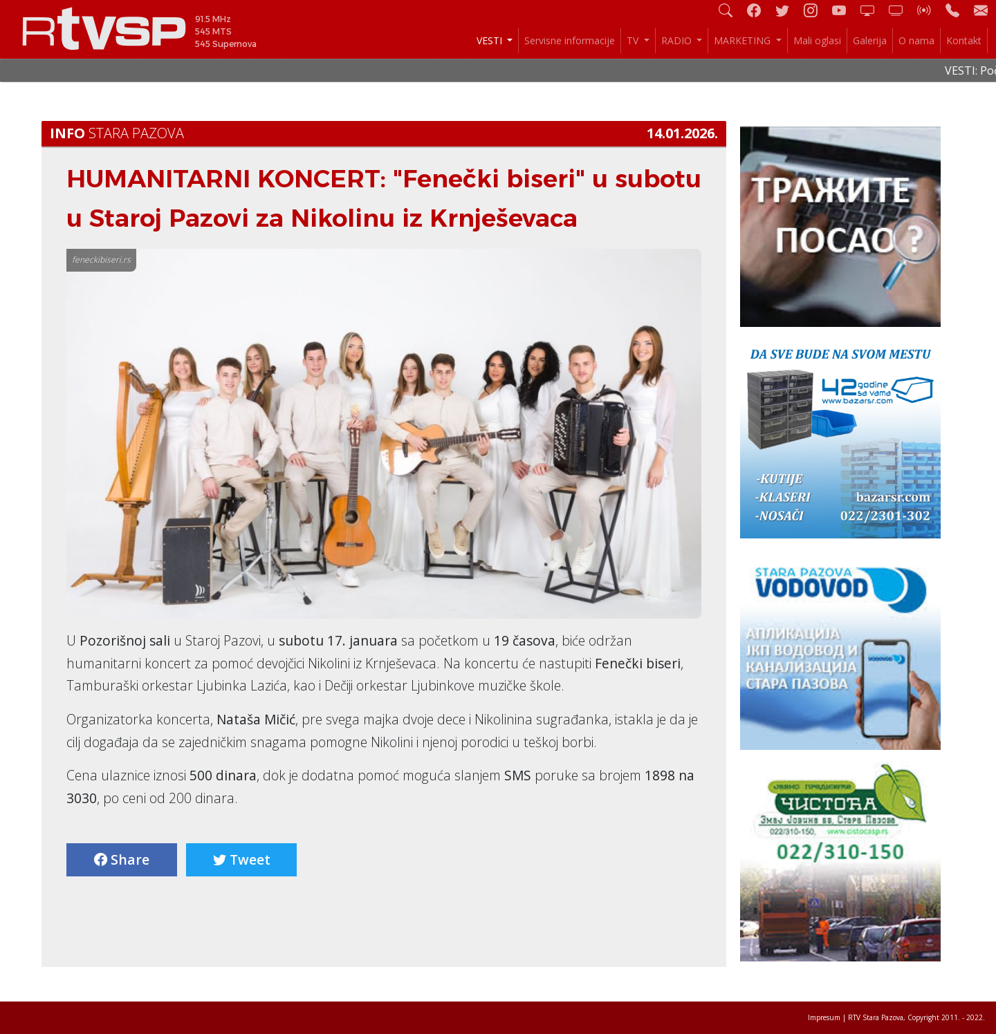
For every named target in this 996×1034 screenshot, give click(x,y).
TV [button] (634, 40)
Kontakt (963, 40)
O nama (916, 40)
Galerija (870, 40)
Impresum (824, 1017)
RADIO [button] (677, 40)
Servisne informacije (569, 40)
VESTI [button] (491, 40)
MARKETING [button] (743, 40)
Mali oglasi (817, 40)
